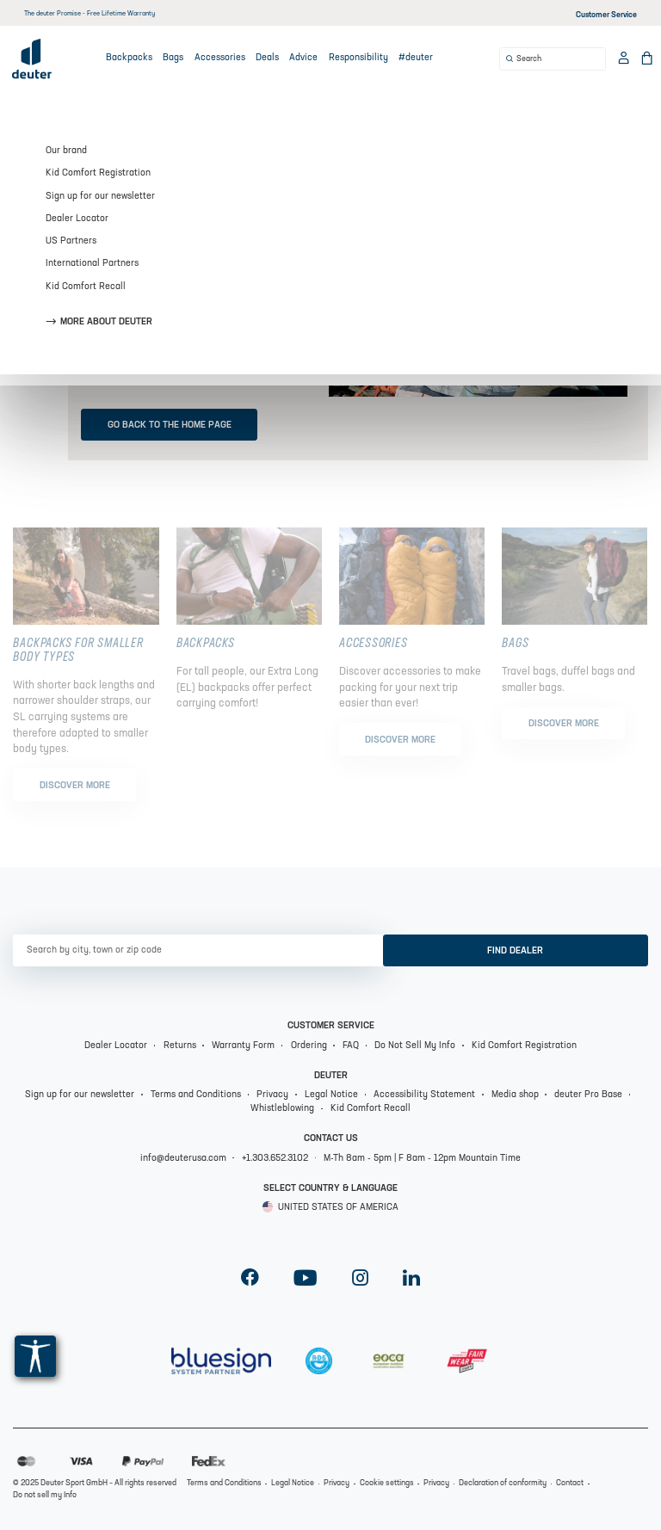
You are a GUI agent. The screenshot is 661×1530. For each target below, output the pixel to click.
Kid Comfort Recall (370, 1109)
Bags (173, 58)
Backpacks (129, 58)
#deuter (415, 58)
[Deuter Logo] (32, 58)
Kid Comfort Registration (524, 1046)
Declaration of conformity (503, 1483)
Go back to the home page (170, 425)
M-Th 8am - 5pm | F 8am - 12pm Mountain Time (422, 1158)
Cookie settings (387, 1483)
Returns (180, 1046)
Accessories (220, 58)
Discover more (75, 786)
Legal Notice (331, 1095)
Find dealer (515, 951)
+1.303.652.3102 (275, 1158)
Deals (267, 58)
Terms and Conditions (196, 1095)
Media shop (515, 1095)
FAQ (351, 1046)
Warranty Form (243, 1046)
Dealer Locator (115, 1046)
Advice (303, 58)
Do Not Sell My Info (414, 1046)
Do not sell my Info (45, 1495)
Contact (570, 1483)
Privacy (272, 1095)
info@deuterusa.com (183, 1158)
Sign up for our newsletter (79, 1095)
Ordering (309, 1046)
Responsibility (358, 58)
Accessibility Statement (424, 1095)
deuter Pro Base (588, 1095)
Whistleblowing (282, 1109)
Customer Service (606, 15)
